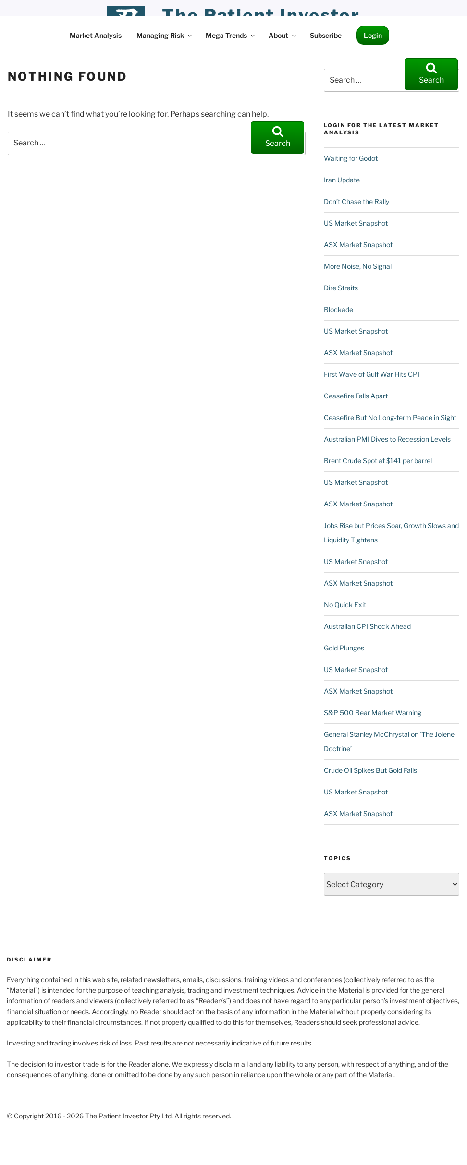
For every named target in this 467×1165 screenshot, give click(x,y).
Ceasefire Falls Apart (356, 396)
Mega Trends (231, 35)
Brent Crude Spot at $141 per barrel (378, 460)
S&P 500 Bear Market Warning (372, 713)
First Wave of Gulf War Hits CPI (371, 374)
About (283, 35)
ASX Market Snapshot (358, 244)
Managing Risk (164, 35)
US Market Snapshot (356, 223)
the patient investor (261, 15)
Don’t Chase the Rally (356, 201)
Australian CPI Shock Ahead (367, 626)
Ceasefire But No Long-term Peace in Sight (390, 417)
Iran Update (342, 180)
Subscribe (326, 35)
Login (373, 35)
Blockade (338, 309)
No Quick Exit (345, 605)
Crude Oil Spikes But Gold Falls (370, 770)
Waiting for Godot (351, 158)
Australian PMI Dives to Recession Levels (387, 439)
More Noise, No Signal (358, 266)
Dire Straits (341, 288)
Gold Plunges (344, 648)
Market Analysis (96, 35)
